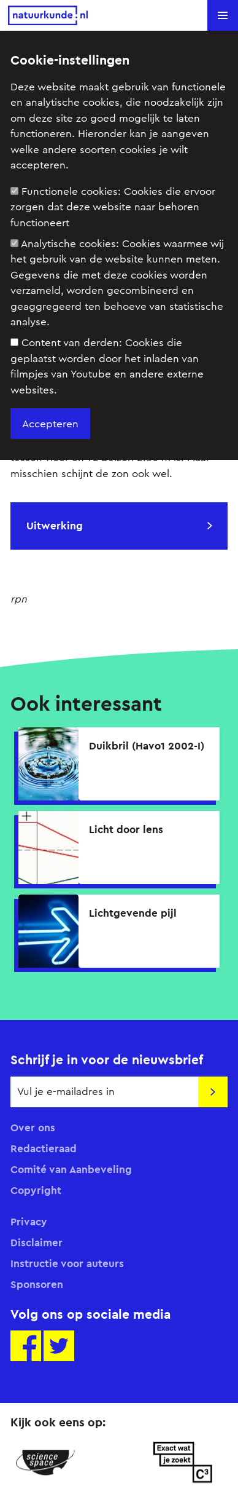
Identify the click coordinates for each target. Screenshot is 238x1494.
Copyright (35, 1190)
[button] (222, 15)
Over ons (32, 1127)
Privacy (28, 1221)
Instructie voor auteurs (67, 1263)
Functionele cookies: (112, 207)
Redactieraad (43, 1148)
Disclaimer (36, 1242)
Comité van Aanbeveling (71, 1169)
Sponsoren (36, 1284)
